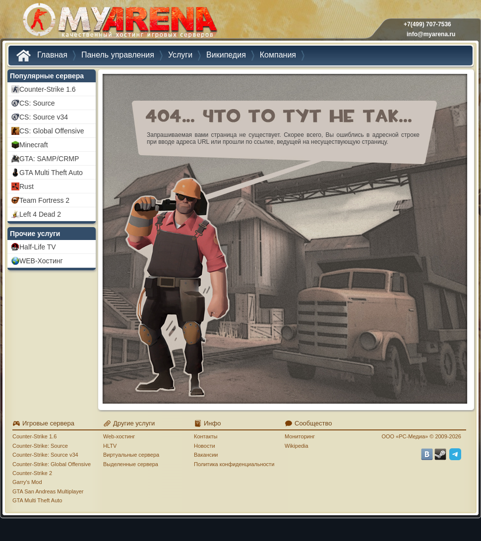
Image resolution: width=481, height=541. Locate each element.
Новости (204, 446)
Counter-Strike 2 (32, 473)
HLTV (110, 446)
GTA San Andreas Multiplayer (47, 491)
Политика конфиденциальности (234, 464)
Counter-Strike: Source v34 (45, 455)
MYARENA (119, 22)
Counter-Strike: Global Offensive (51, 464)
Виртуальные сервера (131, 455)
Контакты (206, 436)
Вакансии (206, 455)
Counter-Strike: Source (40, 446)
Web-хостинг (119, 436)
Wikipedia (296, 446)
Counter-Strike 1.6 (34, 436)
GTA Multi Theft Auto (37, 500)
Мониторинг (300, 436)
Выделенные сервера (130, 464)
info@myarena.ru (431, 34)
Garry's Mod (27, 482)
